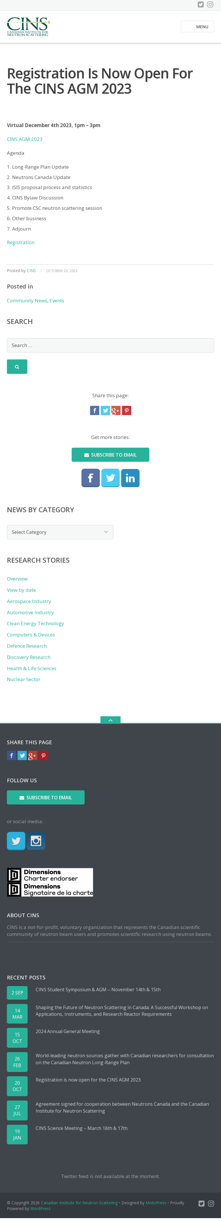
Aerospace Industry (29, 603)
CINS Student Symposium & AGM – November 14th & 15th (98, 992)
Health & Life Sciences (31, 671)
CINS (31, 273)
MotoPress (156, 1205)
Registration (21, 245)
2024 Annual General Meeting (68, 1034)
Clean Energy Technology (35, 626)
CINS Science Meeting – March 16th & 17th (81, 1131)
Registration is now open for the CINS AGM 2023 (88, 1082)
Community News (27, 303)
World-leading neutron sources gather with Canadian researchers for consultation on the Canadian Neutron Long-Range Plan (125, 1061)
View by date (21, 592)
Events (56, 303)
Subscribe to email (110, 457)
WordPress (40, 1211)
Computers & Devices (31, 637)
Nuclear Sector (23, 682)
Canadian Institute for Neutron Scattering (79, 1205)
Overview (17, 581)
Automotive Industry (30, 615)
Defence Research (27, 648)
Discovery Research (28, 659)
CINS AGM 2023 (25, 141)
